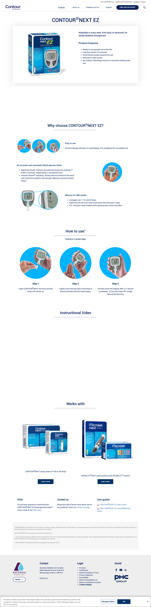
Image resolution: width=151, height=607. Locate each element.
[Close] (147, 601)
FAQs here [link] (37, 510)
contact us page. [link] (83, 507)
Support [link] (109, 7)
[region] (75, 601)
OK (124, 602)
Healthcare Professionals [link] (123, 2)
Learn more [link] (45, 482)
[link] (12, 7)
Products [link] (61, 7)
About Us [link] (76, 7)
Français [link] (143, 2)
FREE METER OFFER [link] (127, 7)
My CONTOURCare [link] (107, 2)
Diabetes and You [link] (92, 7)
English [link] (136, 2)
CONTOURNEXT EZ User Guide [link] (113, 504)
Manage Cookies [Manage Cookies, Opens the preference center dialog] (108, 602)
